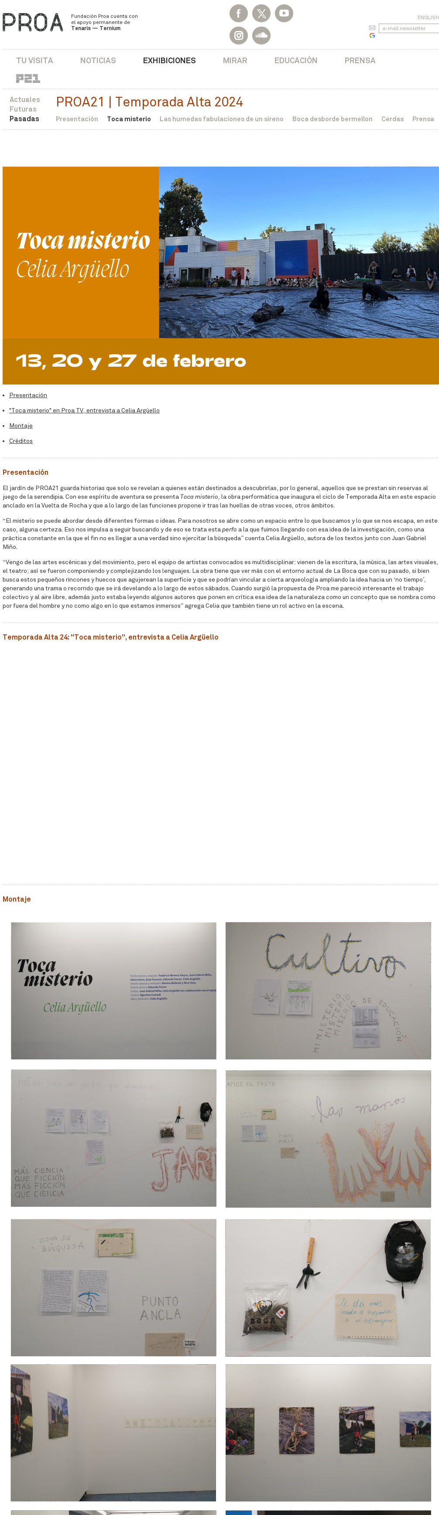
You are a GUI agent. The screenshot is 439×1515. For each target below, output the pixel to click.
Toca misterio (129, 119)
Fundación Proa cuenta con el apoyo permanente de (104, 22)
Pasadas (24, 118)
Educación (296, 60)
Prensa (360, 60)
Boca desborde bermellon (332, 119)
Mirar (235, 60)
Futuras (23, 109)
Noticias (98, 60)
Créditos (21, 441)
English (428, 17)
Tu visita (34, 60)
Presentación (77, 119)
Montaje (21, 425)
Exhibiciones (169, 60)
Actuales (25, 99)
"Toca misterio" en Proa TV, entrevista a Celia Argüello (84, 410)
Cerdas (392, 119)
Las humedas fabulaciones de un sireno (222, 119)
